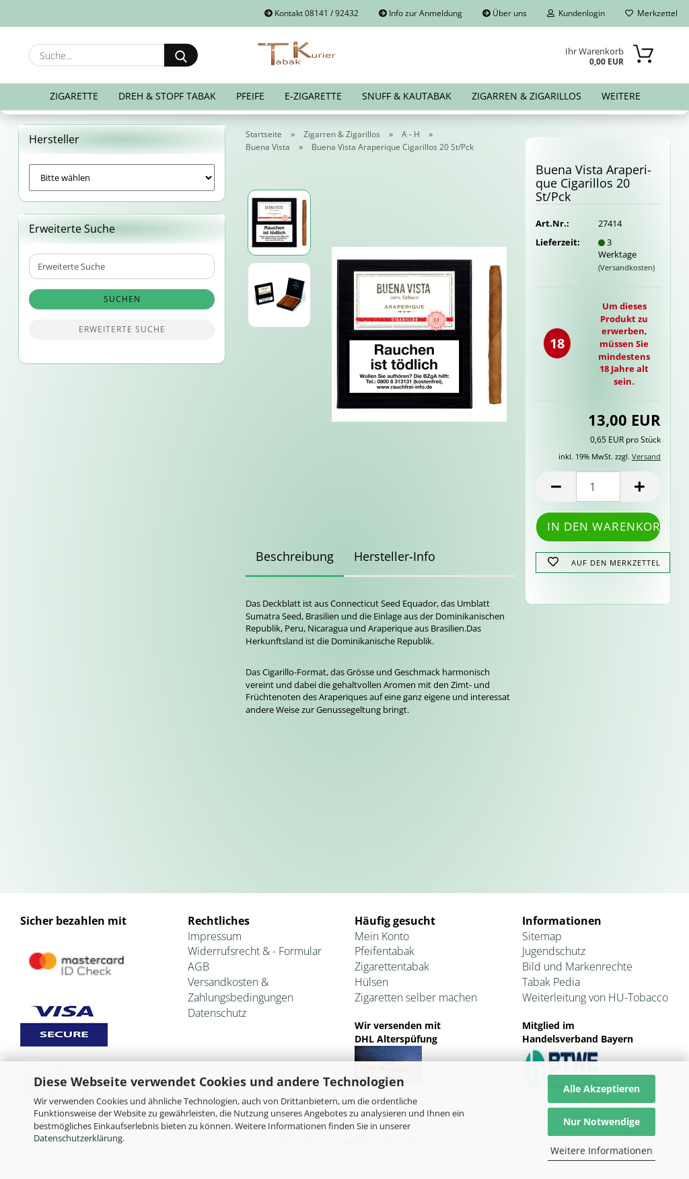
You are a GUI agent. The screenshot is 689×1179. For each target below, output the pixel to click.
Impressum (215, 936)
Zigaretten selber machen (416, 997)
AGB (198, 966)
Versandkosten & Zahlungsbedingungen (240, 990)
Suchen (122, 299)
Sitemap (542, 936)
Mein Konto (382, 936)
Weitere (621, 95)
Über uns (504, 13)
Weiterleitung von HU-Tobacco (595, 997)
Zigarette (74, 95)
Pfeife (250, 95)
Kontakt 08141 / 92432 (311, 13)
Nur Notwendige (601, 1121)
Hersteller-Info (394, 556)
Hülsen (371, 982)
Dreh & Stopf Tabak (167, 95)
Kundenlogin (576, 13)
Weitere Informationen (601, 1150)
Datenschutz (217, 1012)
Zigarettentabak (392, 966)
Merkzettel (651, 13)
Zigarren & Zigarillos (526, 95)
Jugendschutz (553, 951)
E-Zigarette (313, 95)
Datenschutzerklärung (78, 1138)
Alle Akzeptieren (601, 1088)
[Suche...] (181, 55)
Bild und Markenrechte (577, 966)
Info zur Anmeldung (420, 13)
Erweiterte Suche (122, 329)
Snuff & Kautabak (406, 95)
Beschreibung (295, 556)
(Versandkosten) (626, 267)
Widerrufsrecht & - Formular (255, 951)
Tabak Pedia (551, 982)
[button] (556, 486)
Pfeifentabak (384, 951)
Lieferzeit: (556, 242)
